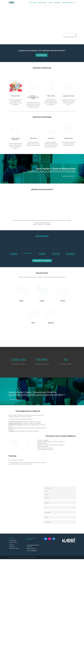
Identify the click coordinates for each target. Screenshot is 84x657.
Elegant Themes (18, 655)
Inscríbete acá (41, 55)
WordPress (33, 655)
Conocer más (14, 478)
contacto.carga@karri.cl (32, 648)
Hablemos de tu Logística (42, 282)
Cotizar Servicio (33, 2)
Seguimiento (57, 2)
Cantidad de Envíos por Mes (60, 613)
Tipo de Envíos (60, 608)
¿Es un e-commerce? (60, 603)
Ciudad (60, 599)
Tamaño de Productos (60, 618)
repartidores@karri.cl (31, 646)
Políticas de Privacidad (67, 2)
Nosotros (50, 2)
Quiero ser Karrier (42, 2)
